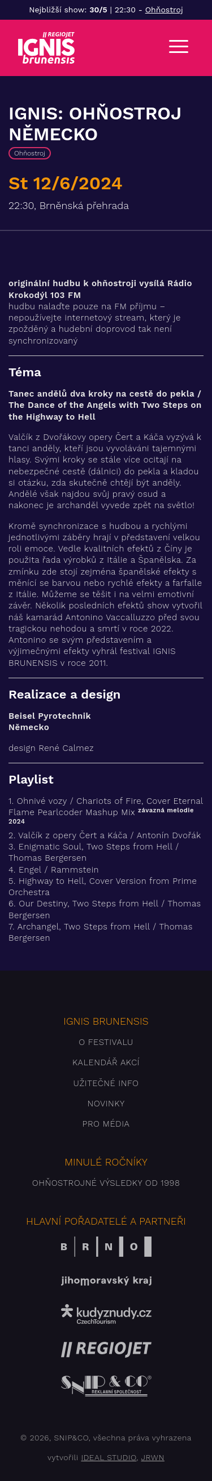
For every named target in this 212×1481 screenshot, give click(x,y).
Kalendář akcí (106, 1062)
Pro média (106, 1124)
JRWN (152, 1457)
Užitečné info (106, 1083)
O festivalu (106, 1042)
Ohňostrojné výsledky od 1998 (106, 1183)
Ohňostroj (164, 9)
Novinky (105, 1103)
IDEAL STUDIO (108, 1457)
